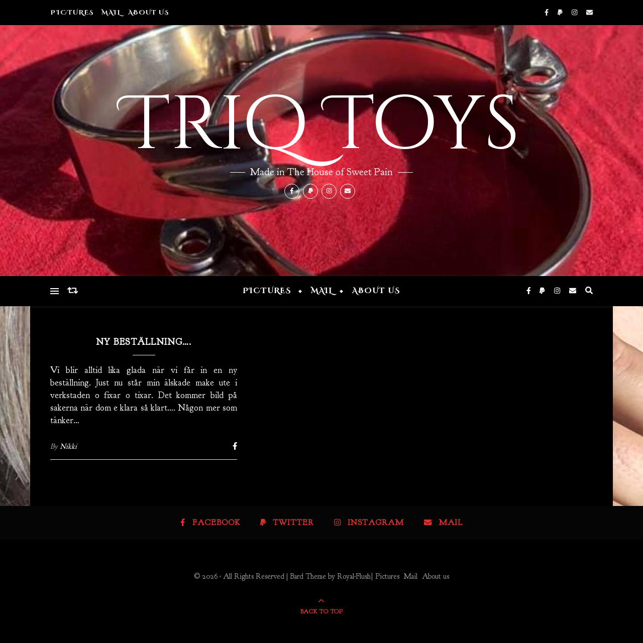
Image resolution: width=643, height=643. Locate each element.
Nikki (68, 446)
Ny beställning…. (143, 342)
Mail (111, 12)
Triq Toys (321, 125)
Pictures (72, 12)
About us (148, 12)
